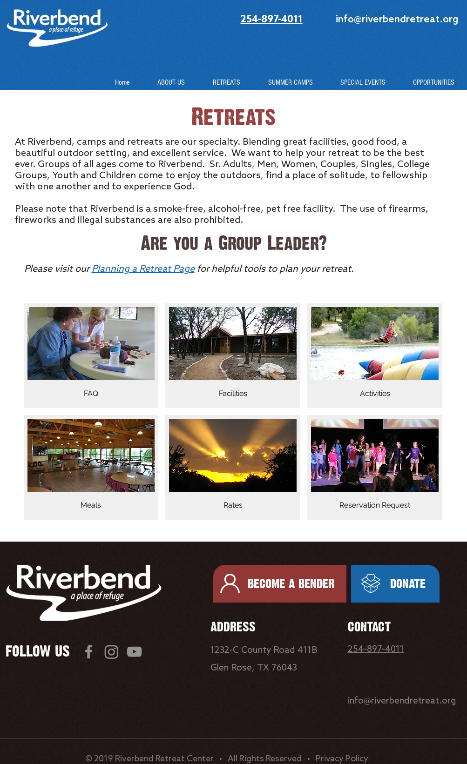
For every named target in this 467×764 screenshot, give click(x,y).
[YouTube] (134, 652)
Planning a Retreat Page (143, 269)
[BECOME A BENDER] (279, 584)
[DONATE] (395, 584)
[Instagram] (111, 652)
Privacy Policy (342, 759)
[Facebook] (89, 652)
